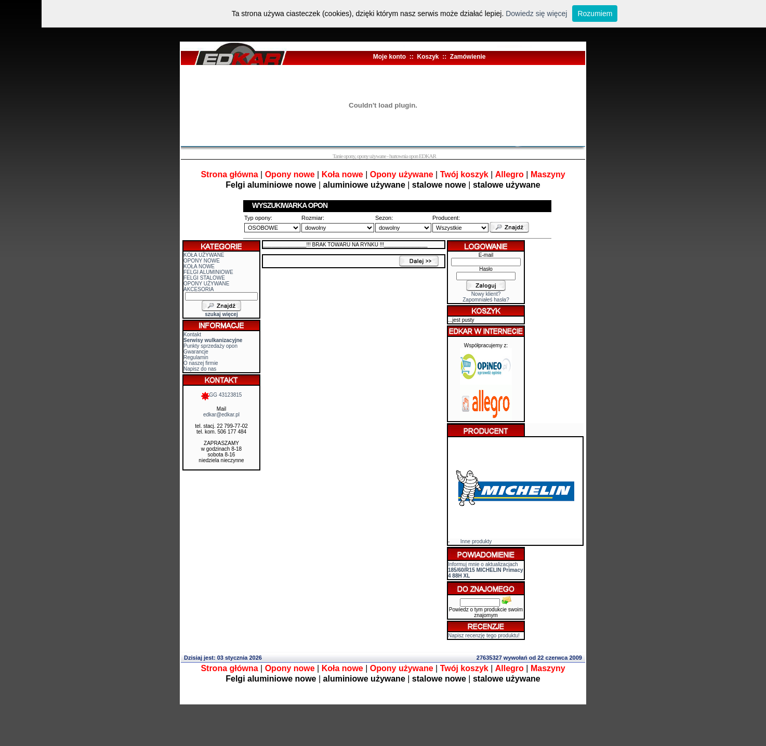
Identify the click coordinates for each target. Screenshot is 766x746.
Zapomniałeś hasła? (486, 300)
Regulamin (195, 357)
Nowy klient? (486, 294)
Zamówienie (468, 56)
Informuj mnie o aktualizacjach (485, 570)
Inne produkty (476, 541)
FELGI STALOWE (204, 278)
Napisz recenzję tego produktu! (484, 635)
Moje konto (389, 56)
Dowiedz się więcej (536, 13)
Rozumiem (594, 13)
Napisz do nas (199, 369)
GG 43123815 (221, 395)
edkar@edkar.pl (221, 414)
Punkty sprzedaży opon (210, 346)
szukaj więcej (221, 314)
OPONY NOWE (201, 261)
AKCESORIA (198, 289)
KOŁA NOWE (199, 266)
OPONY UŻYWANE (206, 283)
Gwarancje (195, 352)
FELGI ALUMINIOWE (208, 272)
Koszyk (428, 56)
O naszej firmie (200, 363)
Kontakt (192, 334)
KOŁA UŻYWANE (203, 255)
